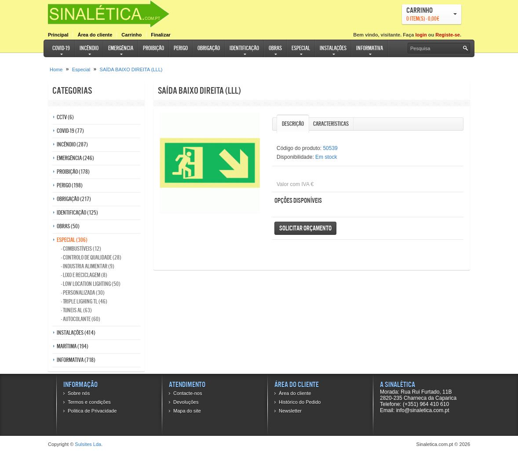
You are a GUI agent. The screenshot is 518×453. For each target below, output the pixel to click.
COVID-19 (61, 48)
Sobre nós (79, 393)
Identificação (244, 48)
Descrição (293, 124)
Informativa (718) (76, 360)
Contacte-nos (187, 393)
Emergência (120, 48)
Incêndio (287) (72, 144)
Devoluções (185, 402)
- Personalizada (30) (83, 292)
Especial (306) (72, 240)
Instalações (333, 48)
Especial (301, 48)
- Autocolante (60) (80, 319)
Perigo (181, 48)
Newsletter (290, 410)
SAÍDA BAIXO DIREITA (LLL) (131, 69)
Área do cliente (94, 34)
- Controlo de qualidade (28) (91, 257)
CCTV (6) (65, 117)
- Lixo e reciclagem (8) (84, 275)
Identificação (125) (77, 212)
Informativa (369, 48)
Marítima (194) (72, 346)
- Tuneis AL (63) (76, 310)
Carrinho (131, 34)
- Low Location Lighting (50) (90, 284)
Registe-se (447, 34)
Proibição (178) (73, 171)
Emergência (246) (75, 158)
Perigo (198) (70, 185)
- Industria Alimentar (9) (87, 266)
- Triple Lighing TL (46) (84, 301)
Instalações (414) (76, 332)
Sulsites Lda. (88, 444)
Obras (275, 48)
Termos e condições (89, 402)
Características (331, 124)
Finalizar (161, 34)
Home (56, 69)
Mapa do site (187, 410)
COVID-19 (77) (70, 131)
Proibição (153, 48)
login (421, 34)
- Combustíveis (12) (81, 248)
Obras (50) (68, 226)
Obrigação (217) (74, 199)
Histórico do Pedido (300, 402)
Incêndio (89, 48)
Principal (58, 34)
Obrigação (208, 48)
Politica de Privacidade (92, 410)
